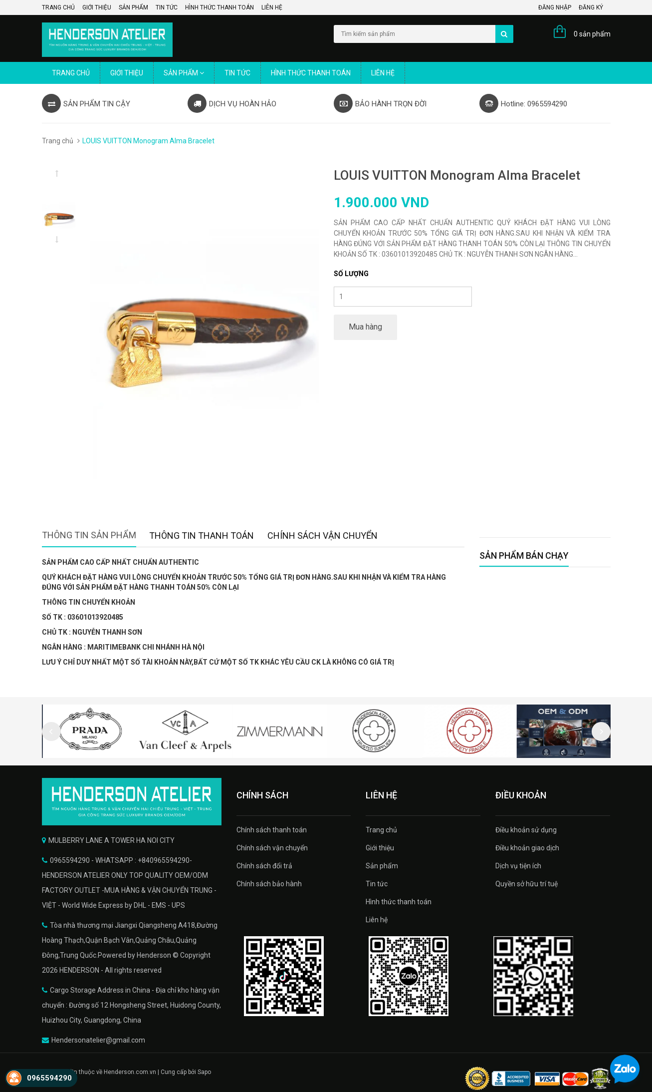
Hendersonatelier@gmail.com (98, 1040)
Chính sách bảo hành (269, 884)
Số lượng (351, 274)
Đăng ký (591, 7)
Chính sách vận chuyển (272, 848)
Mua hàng (365, 327)
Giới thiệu (96, 7)
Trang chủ (58, 7)
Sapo (204, 1072)
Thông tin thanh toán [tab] (201, 535)
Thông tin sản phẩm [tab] (89, 535)
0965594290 (49, 1078)
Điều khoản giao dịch (527, 848)
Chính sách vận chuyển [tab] (322, 535)
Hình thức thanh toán (219, 7)
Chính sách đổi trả (264, 866)
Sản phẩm (133, 7)
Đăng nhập (554, 7)
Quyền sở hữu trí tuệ (526, 884)
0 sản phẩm (592, 34)
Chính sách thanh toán (271, 830)
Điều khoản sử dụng (526, 830)
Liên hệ (271, 7)
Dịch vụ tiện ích (518, 866)
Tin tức (167, 7)
